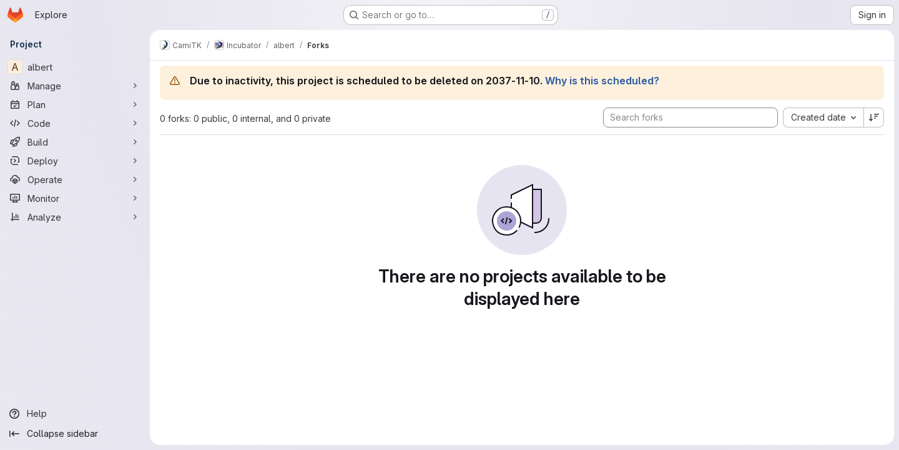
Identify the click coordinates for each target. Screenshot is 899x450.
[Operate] (75, 179)
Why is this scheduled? (602, 80)
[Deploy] (75, 160)
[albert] (75, 67)
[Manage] (75, 85)
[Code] (75, 123)
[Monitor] (75, 198)
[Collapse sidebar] (75, 433)
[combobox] (823, 118)
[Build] (75, 142)
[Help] (75, 413)
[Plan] (75, 104)
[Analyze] (75, 217)
